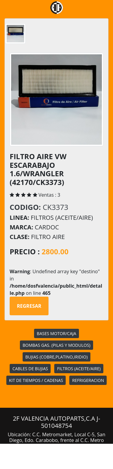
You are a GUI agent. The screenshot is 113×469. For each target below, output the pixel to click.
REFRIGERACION (88, 380)
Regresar (29, 306)
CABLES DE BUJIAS (30, 368)
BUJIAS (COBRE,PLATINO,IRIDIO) (56, 357)
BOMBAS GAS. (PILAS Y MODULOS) (56, 345)
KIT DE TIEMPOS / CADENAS (36, 380)
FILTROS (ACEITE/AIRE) (78, 368)
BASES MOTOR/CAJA (56, 333)
